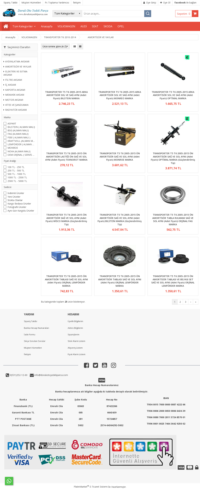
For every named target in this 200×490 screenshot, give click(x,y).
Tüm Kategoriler (22, 26)
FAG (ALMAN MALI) (18, 133)
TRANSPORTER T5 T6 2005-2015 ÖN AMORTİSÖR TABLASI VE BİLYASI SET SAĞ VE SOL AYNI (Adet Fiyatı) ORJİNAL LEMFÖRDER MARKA (172, 281)
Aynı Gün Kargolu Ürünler (21, 210)
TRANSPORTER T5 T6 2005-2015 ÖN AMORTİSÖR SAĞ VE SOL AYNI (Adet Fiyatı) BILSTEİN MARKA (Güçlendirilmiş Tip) (120, 219)
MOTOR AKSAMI (13, 99)
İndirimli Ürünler (16, 193)
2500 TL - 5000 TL (17, 181)
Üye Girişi (149, 2)
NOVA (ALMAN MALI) (19, 151)
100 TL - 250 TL (16, 167)
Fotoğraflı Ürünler (17, 207)
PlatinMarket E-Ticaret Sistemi (91, 486)
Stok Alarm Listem (76, 341)
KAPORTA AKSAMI (14, 89)
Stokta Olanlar (15, 200)
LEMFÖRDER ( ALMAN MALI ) (22, 144)
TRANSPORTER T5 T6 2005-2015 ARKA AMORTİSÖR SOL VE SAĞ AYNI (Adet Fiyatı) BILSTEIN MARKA (66, 95)
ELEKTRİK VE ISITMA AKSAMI (15, 73)
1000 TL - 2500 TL (17, 177)
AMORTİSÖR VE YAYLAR (17, 66)
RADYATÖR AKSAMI (15, 109)
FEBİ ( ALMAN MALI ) (19, 137)
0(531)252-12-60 (18, 375)
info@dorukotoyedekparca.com (51, 375)
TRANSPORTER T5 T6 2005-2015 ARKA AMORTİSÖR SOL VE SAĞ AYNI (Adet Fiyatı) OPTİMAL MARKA (173, 95)
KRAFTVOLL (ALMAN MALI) (22, 140)
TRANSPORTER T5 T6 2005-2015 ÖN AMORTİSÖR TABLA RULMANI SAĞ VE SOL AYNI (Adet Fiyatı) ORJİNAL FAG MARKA (172, 219)
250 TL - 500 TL (16, 170)
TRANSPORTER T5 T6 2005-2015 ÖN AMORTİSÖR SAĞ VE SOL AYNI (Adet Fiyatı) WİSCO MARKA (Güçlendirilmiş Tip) (66, 219)
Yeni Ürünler (14, 196)
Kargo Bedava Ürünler (19, 203)
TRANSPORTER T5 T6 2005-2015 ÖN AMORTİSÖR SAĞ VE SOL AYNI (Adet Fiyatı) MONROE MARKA (120, 156)
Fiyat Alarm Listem (76, 354)
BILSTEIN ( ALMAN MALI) (21, 127)
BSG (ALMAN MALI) (18, 130)
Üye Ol (165, 2)
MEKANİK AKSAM (13, 94)
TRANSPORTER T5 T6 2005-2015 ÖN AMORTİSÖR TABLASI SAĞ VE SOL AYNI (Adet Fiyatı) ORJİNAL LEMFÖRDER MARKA (66, 281)
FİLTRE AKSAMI (12, 79)
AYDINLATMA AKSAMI (16, 61)
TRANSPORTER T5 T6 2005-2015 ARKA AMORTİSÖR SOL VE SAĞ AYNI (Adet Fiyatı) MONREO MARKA (119, 95)
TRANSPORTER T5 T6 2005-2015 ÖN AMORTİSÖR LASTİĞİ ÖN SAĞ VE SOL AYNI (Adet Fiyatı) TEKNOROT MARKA (66, 156)
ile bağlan (185, 2)
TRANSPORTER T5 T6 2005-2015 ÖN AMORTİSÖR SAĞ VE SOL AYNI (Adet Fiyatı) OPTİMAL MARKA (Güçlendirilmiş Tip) (173, 158)
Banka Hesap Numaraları (36, 327)
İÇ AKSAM (9, 84)
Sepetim (184, 14)
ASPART (12, 123)
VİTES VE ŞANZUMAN (15, 104)
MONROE (13, 147)
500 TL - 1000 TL (17, 174)
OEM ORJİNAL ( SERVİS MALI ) (22, 154)
